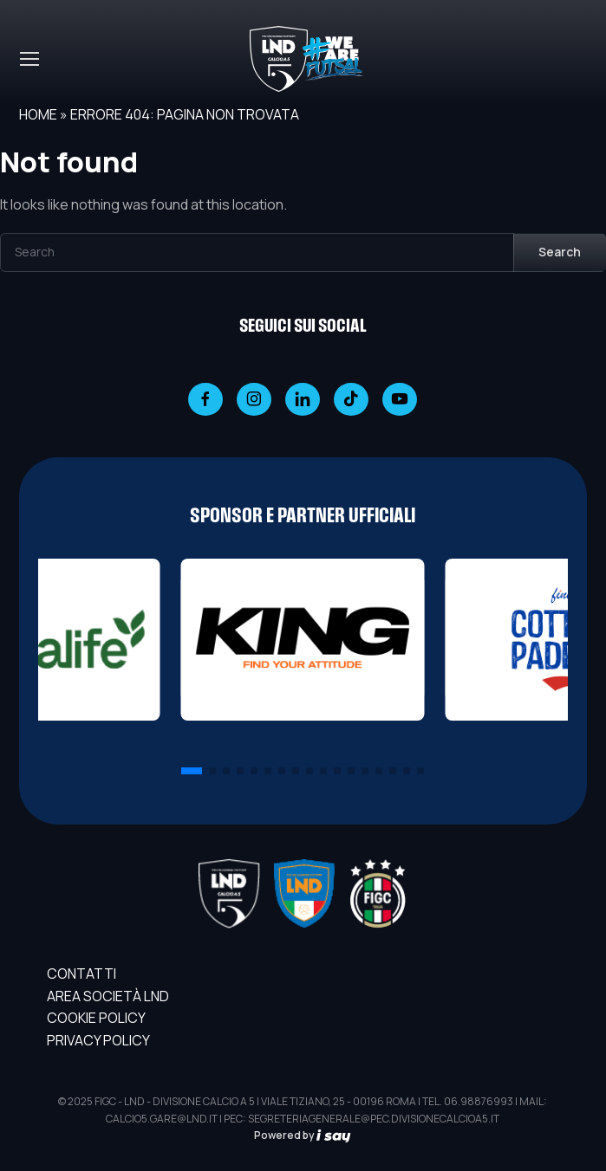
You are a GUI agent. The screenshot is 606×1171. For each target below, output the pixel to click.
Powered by (302, 1135)
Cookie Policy (96, 1017)
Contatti (81, 973)
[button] (191, 770)
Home (38, 114)
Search (559, 251)
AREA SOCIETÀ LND (108, 996)
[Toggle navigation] (29, 58)
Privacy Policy (98, 1040)
